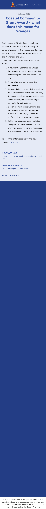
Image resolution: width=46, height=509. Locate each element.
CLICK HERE (14, 142)
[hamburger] (6, 4)
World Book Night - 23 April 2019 (15, 169)
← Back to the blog (10, 175)
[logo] (26, 4)
